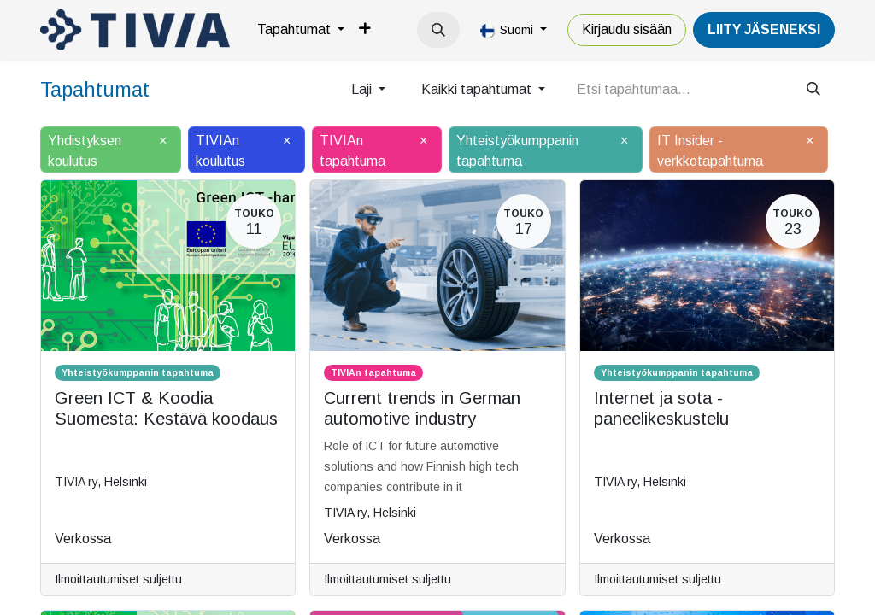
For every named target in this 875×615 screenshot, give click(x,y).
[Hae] (813, 89)
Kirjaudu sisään (627, 29)
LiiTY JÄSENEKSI (764, 29)
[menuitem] (300, 30)
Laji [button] (363, 89)
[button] (438, 30)
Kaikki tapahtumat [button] (478, 89)
